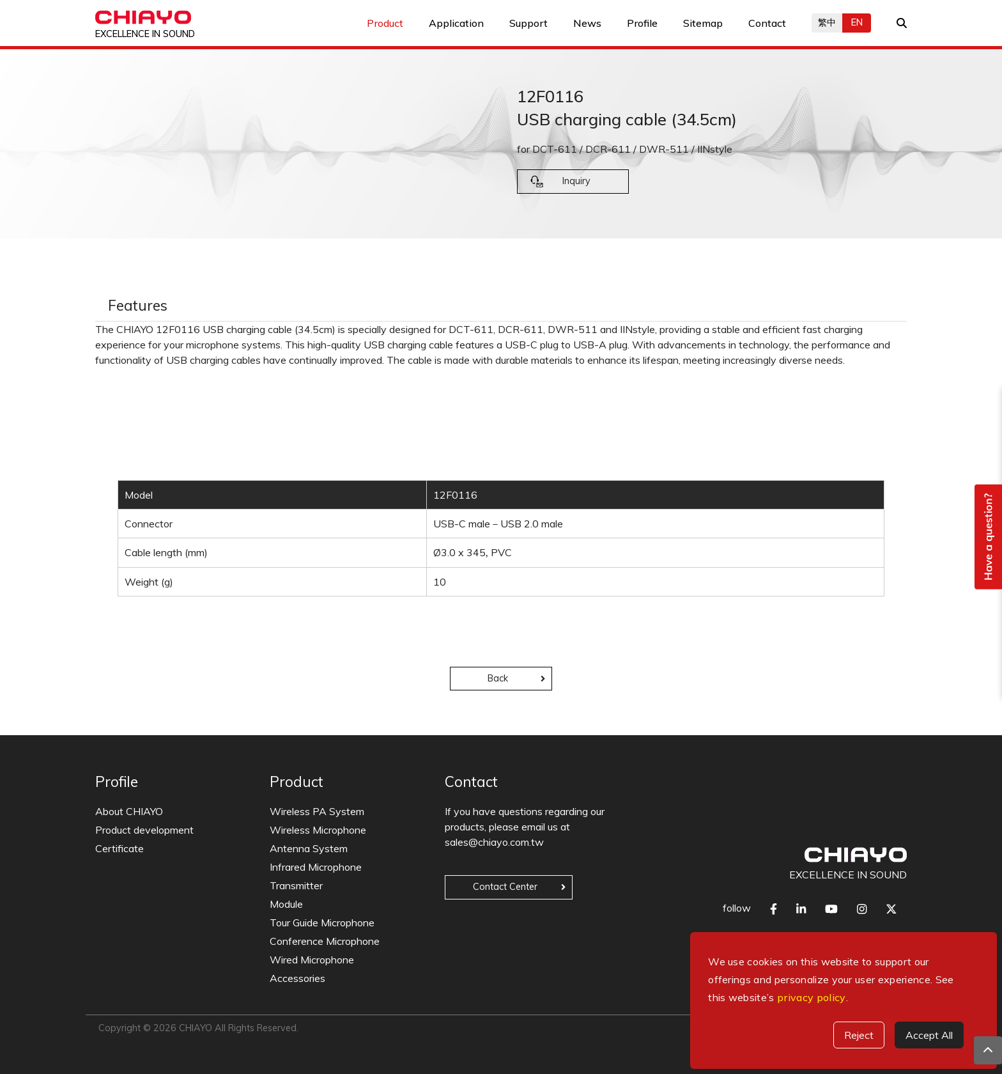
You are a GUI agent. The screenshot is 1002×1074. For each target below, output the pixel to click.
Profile (642, 23)
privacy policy (811, 997)
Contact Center (505, 886)
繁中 (827, 22)
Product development (144, 829)
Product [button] (385, 23)
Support (528, 23)
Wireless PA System (317, 811)
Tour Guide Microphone (322, 922)
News (587, 23)
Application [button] (456, 23)
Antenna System (309, 848)
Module (286, 904)
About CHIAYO (129, 811)
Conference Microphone (325, 941)
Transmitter (296, 885)
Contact (767, 23)
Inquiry (576, 181)
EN (857, 22)
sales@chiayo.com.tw (494, 842)
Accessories (297, 978)
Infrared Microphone (316, 866)
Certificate (119, 848)
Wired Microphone (312, 959)
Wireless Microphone (318, 829)
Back (498, 678)
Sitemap (703, 23)
